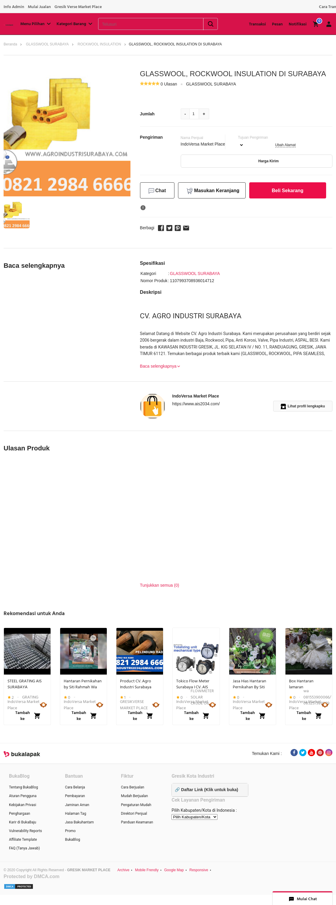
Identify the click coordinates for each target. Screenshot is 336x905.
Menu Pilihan (36, 24)
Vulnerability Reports (25, 831)
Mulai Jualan (39, 7)
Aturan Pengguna (23, 796)
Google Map (174, 870)
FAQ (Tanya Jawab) (24, 848)
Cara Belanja (75, 787)
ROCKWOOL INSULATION (99, 44)
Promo (70, 831)
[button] (17, 214)
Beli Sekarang (287, 190)
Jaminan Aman (77, 805)
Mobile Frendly (147, 870)
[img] (316, 24)
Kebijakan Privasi (22, 805)
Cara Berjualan (132, 787)
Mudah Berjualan (134, 796)
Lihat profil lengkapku (303, 406)
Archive (123, 870)
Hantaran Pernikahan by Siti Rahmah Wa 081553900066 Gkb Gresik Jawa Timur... (83, 684)
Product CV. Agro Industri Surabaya (135, 684)
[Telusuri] (143, 24)
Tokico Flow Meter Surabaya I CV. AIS (192, 684)
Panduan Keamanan (137, 822)
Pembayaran (75, 796)
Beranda (10, 44)
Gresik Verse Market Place (78, 7)
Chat (157, 191)
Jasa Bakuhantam (79, 822)
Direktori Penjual (134, 813)
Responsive (198, 870)
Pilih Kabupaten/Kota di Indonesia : (204, 810)
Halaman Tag (75, 813)
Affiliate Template (23, 839)
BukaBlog (72, 839)
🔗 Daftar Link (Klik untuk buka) (206, 789)
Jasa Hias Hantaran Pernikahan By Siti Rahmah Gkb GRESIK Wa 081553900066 (251, 684)
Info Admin (14, 7)
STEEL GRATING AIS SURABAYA (24, 684)
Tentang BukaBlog (23, 787)
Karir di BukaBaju (22, 822)
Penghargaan (19, 813)
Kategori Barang (75, 24)
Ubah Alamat (285, 145)
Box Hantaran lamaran (301, 684)
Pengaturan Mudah (136, 805)
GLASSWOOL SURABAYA (47, 44)
